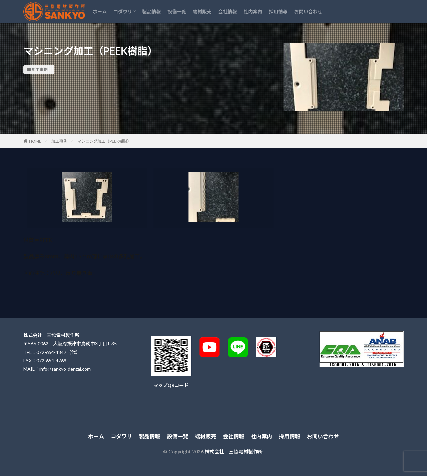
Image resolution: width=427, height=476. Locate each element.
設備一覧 (176, 11)
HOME (35, 141)
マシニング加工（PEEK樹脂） (104, 141)
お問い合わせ (308, 11)
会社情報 (227, 11)
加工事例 (40, 69)
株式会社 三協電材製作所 (234, 451)
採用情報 (278, 11)
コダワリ (122, 11)
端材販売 (202, 11)
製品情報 (151, 11)
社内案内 (253, 11)
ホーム (100, 11)
